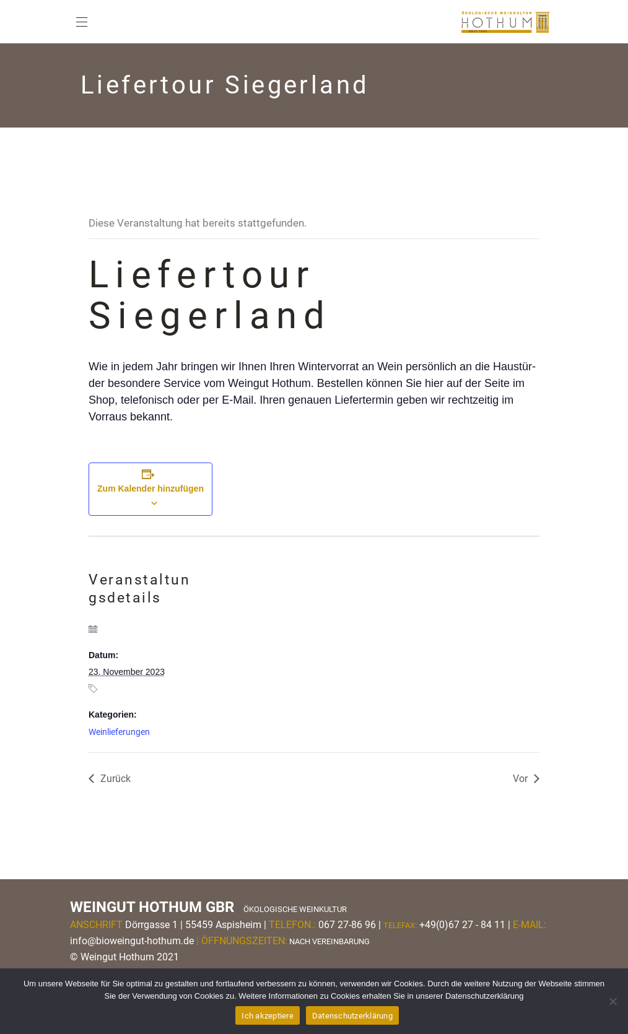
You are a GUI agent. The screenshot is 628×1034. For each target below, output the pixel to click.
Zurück (115, 778)
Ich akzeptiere (268, 1015)
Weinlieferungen (119, 732)
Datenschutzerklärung (352, 1015)
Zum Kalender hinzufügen (150, 488)
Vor (520, 778)
